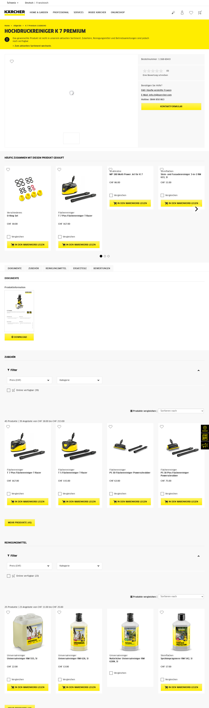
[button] (101, 229)
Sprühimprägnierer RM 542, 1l (176, 531)
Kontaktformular (171, 107)
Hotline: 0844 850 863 (152, 100)
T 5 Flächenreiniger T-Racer (72, 399)
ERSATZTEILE (80, 241)
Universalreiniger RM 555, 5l (22, 531)
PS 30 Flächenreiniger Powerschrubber (129, 399)
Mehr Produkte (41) (20, 442)
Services (78, 13)
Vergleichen (18, 210)
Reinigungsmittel (56, 241)
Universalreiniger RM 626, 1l (73, 531)
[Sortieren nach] (181, 357)
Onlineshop (118, 13)
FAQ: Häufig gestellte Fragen (156, 90)
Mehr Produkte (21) (20, 575)
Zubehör (33, 241)
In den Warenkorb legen (27, 217)
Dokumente (15, 241)
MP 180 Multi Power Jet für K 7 (126, 195)
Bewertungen (102, 241)
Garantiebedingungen (119, 619)
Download (19, 310)
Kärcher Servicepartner (184, 627)
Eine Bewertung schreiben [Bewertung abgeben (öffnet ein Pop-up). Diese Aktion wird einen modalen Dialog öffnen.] (155, 75)
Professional (61, 13)
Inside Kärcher (97, 13)
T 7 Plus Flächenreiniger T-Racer (75, 195)
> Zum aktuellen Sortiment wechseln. (32, 46)
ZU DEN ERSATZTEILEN (189, 651)
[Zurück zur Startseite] (16, 13)
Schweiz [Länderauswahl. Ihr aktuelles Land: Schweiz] (12, 3)
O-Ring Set (12, 195)
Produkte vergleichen (143, 358)
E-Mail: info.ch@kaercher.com (156, 95)
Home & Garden (39, 13)
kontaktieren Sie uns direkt (156, 638)
